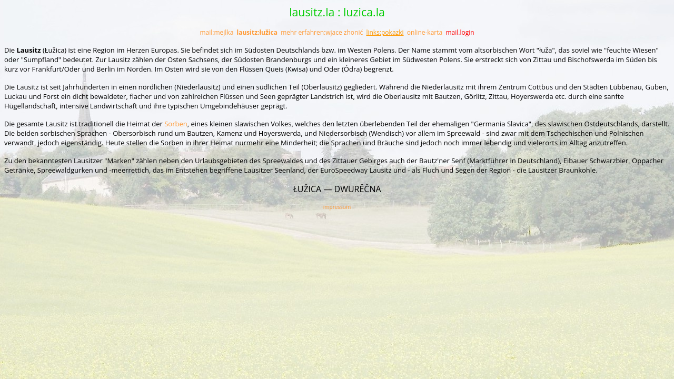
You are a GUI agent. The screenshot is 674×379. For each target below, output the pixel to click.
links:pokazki (384, 32)
